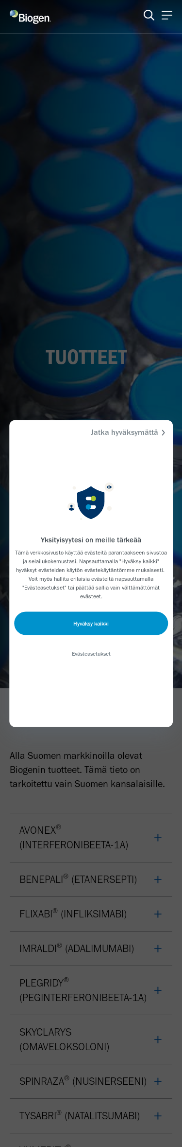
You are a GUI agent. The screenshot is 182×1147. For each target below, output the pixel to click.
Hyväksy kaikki (91, 623)
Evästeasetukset (91, 653)
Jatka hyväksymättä (129, 433)
